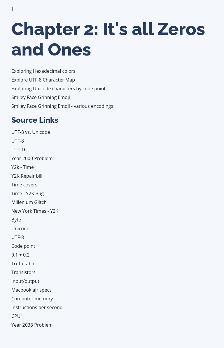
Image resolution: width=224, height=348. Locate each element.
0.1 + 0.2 (20, 255)
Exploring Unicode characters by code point (58, 88)
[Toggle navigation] (12, 9)
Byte (16, 220)
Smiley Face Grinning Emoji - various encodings (62, 106)
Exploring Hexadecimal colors (43, 71)
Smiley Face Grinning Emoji (40, 97)
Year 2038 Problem (32, 325)
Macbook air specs (31, 290)
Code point (23, 246)
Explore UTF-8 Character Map (43, 80)
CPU (15, 316)
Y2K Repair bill (26, 176)
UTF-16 (19, 149)
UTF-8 (17, 141)
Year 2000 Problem (32, 158)
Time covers (24, 184)
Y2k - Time (22, 167)
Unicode (20, 228)
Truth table (23, 263)
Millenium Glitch (29, 202)
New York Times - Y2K (34, 211)
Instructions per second (37, 307)
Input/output (25, 281)
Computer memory (32, 298)
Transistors (23, 272)
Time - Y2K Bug (27, 193)
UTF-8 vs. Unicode (30, 132)
